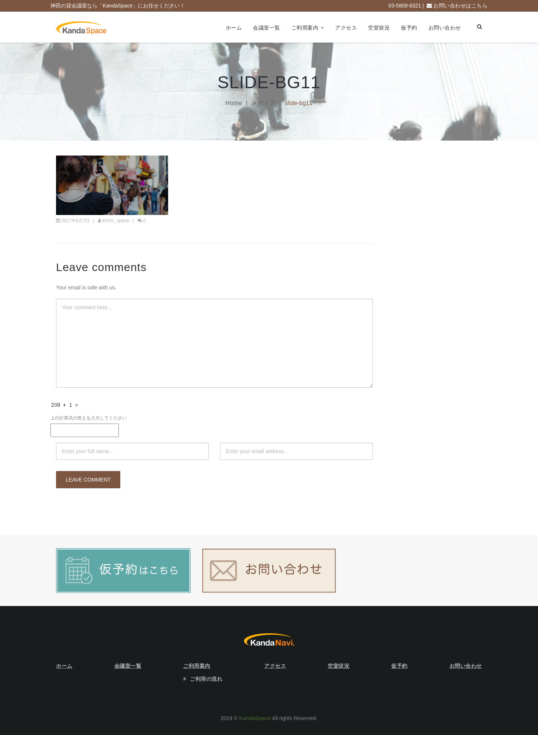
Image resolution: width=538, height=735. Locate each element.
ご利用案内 (305, 28)
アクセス (346, 28)
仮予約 (409, 28)
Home (234, 103)
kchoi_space (115, 220)
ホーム (234, 28)
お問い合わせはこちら (460, 6)
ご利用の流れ (206, 679)
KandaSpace (255, 718)
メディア (263, 103)
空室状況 (379, 28)
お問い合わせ (445, 28)
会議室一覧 (266, 28)
